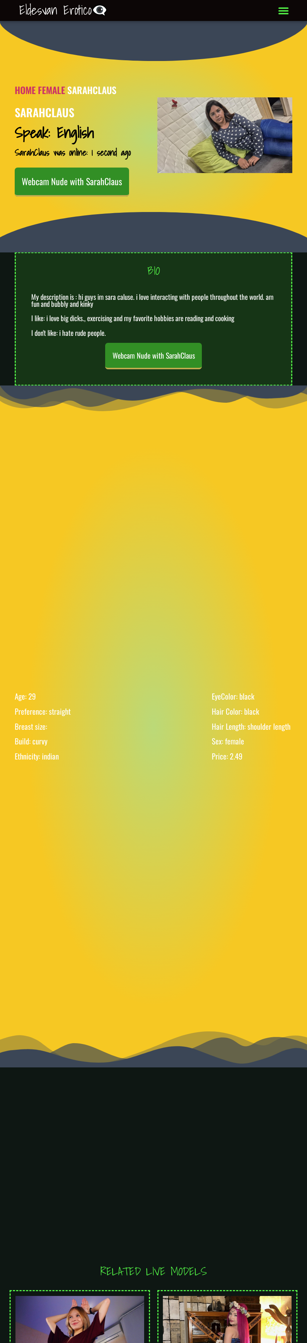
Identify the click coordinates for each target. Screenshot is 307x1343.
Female (51, 90)
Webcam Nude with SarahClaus (72, 181)
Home (25, 90)
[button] (283, 10)
